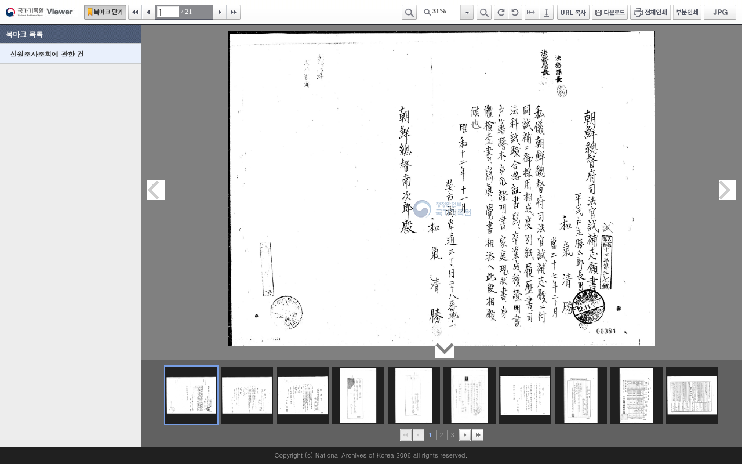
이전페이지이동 (156, 190)
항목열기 (466, 12)
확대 (484, 12)
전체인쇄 (650, 12)
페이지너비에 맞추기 (532, 12)
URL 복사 (573, 12)
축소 (409, 12)
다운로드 (610, 12)
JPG (720, 12)
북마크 (105, 12)
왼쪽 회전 (515, 12)
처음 (135, 12)
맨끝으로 (477, 435)
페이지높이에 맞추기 (547, 12)
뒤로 (465, 435)
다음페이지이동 (727, 190)
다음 (220, 12)
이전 (148, 12)
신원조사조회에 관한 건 (47, 54)
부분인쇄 (687, 12)
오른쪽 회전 (501, 12)
